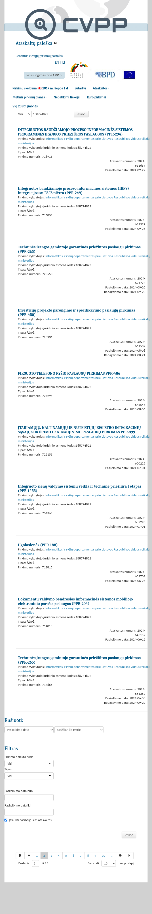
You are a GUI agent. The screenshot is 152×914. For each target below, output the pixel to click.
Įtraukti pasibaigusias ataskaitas (28, 820)
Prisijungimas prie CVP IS (44, 75)
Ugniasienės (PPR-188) (38, 545)
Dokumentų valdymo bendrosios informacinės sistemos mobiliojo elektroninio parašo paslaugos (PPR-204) (75, 601)
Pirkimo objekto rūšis (18, 757)
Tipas (8, 769)
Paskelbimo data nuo (18, 791)
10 (103, 856)
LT (63, 62)
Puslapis (23, 863)
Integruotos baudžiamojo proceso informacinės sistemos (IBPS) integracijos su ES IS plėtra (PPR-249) (73, 190)
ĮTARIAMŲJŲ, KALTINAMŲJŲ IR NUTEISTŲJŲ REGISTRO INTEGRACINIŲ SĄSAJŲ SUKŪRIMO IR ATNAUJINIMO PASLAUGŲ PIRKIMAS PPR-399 (79, 429)
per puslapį (126, 863)
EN (57, 62)
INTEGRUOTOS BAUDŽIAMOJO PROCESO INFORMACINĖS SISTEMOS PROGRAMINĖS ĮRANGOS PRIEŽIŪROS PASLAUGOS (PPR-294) (75, 131)
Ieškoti (81, 114)
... (112, 856)
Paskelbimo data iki (17, 805)
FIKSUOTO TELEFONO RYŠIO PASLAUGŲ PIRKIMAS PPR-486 (69, 373)
